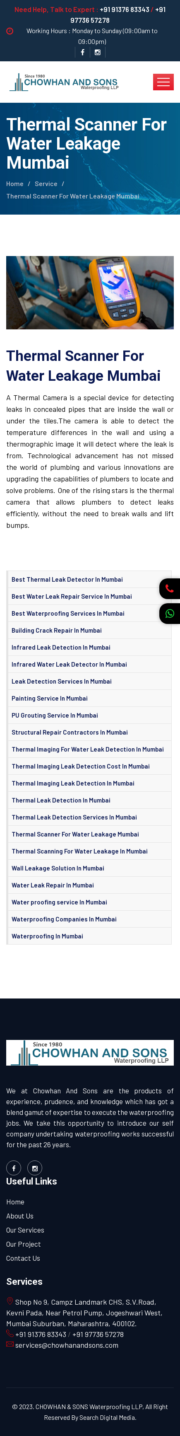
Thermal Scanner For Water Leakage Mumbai (75, 834)
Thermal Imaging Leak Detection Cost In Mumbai (81, 766)
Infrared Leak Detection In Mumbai (61, 647)
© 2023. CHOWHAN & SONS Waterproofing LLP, (78, 1406)
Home (15, 183)
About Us (20, 1215)
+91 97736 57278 (98, 1334)
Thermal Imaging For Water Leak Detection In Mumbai (88, 749)
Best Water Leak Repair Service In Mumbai (72, 596)
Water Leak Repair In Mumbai (53, 885)
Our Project (23, 1244)
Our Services (25, 1230)
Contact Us (23, 1258)
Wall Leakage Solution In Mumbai (58, 868)
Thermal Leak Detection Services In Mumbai (74, 817)
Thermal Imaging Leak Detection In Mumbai (73, 783)
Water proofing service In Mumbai (59, 902)
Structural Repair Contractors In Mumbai (70, 732)
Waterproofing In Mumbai (47, 936)
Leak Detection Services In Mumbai (62, 681)
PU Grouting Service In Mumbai (55, 715)
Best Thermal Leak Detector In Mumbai (67, 579)
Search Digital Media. (107, 1417)
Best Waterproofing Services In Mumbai (68, 613)
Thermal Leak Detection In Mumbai (61, 800)
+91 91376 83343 (124, 9)
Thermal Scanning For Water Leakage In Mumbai (80, 851)
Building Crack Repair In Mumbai (57, 630)
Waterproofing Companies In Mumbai (64, 919)
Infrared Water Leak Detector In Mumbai (69, 664)
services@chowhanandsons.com (66, 1344)
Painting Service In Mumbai (50, 698)
